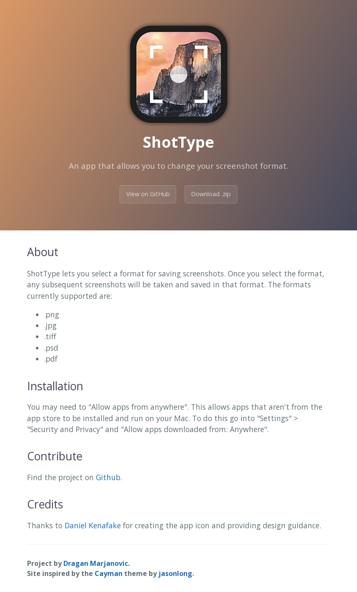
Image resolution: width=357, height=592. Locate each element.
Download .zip (211, 194)
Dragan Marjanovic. (96, 563)
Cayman (109, 573)
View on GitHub (148, 194)
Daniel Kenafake (93, 525)
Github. (109, 477)
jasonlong (175, 573)
